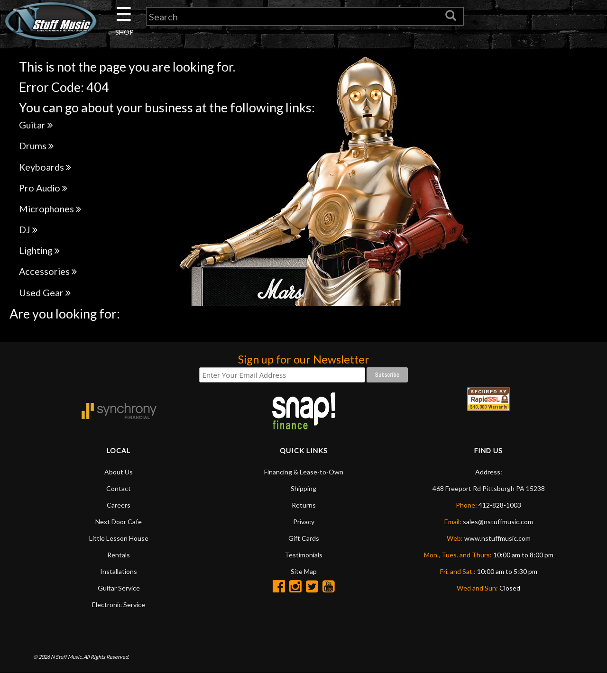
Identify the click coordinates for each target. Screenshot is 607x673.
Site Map (304, 571)
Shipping (303, 488)
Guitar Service (119, 588)
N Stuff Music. (67, 657)
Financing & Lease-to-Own (303, 472)
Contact (118, 488)
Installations (118, 571)
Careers (118, 505)
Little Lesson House (118, 538)
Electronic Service (118, 604)
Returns (304, 505)
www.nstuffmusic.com (497, 538)
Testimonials (303, 555)
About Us (118, 472)
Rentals (118, 555)
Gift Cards (303, 538)
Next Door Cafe (118, 522)
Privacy (303, 522)
